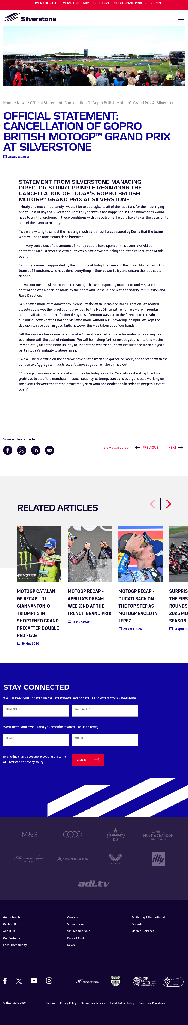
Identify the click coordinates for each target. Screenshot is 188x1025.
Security (137, 924)
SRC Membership (78, 931)
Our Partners (11, 938)
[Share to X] (21, 450)
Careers (72, 917)
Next (172, 447)
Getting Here (11, 924)
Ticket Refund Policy (122, 1003)
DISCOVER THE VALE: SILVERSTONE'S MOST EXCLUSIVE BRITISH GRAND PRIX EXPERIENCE (94, 3)
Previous (150, 447)
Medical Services (142, 931)
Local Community (15, 945)
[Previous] (147, 502)
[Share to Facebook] (7, 450)
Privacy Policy (68, 1003)
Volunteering (76, 924)
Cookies (50, 1003)
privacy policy (34, 762)
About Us (9, 931)
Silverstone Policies (93, 1003)
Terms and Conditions (152, 1003)
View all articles (115, 447)
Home (8, 102)
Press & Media (76, 938)
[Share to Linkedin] (35, 450)
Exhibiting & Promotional (148, 917)
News (22, 102)
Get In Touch (11, 917)
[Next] (163, 502)
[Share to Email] (49, 450)
